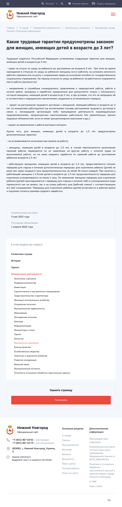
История (15, 260)
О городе (24, 28)
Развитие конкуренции (25, 360)
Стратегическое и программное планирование (37, 291)
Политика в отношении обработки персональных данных (42, 373)
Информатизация (22, 326)
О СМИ (92, 481)
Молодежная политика (25, 317)
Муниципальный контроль (27, 368)
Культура (18, 321)
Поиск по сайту (70, 473)
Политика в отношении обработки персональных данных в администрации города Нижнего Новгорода (102, 470)
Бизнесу (66, 454)
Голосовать (61, 400)
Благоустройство (22, 347)
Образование (20, 313)
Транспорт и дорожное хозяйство (30, 356)
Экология (19, 338)
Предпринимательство (25, 283)
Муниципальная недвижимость (29, 308)
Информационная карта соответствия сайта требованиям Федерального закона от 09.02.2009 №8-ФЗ (102, 453)
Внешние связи (21, 364)
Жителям (67, 449)
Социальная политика (25, 304)
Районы (66, 440)
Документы (68, 459)
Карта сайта (95, 486)
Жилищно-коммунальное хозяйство (31, 300)
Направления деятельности (46, 28)
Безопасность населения (77, 28)
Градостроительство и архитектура (31, 295)
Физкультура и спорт (24, 330)
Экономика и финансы (25, 278)
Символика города (21, 254)
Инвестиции (20, 287)
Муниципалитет (70, 445)
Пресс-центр (68, 463)
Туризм (15, 267)
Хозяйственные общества (26, 351)
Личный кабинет (71, 468)
